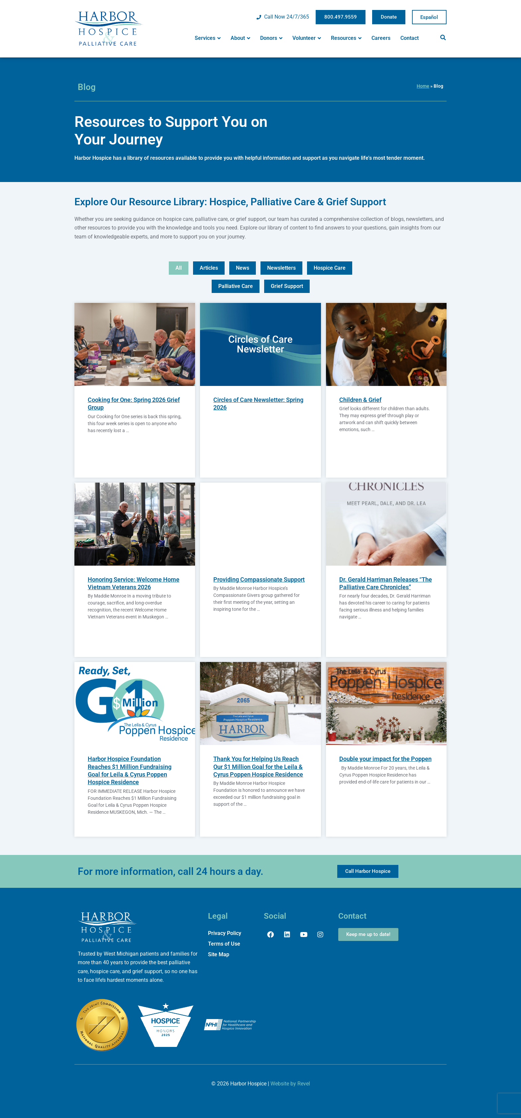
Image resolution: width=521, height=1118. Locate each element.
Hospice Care (330, 268)
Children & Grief (360, 400)
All (178, 268)
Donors (271, 38)
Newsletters (281, 268)
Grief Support (287, 286)
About (240, 38)
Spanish (429, 17)
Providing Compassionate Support (259, 579)
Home (423, 86)
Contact (409, 38)
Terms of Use (224, 944)
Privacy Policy (224, 933)
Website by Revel (290, 1083)
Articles (209, 268)
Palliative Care (235, 286)
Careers (380, 38)
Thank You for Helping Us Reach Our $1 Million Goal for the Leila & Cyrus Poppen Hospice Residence (258, 767)
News (242, 268)
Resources (346, 38)
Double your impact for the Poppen (385, 759)
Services (208, 38)
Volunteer (306, 38)
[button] (443, 38)
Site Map (218, 954)
